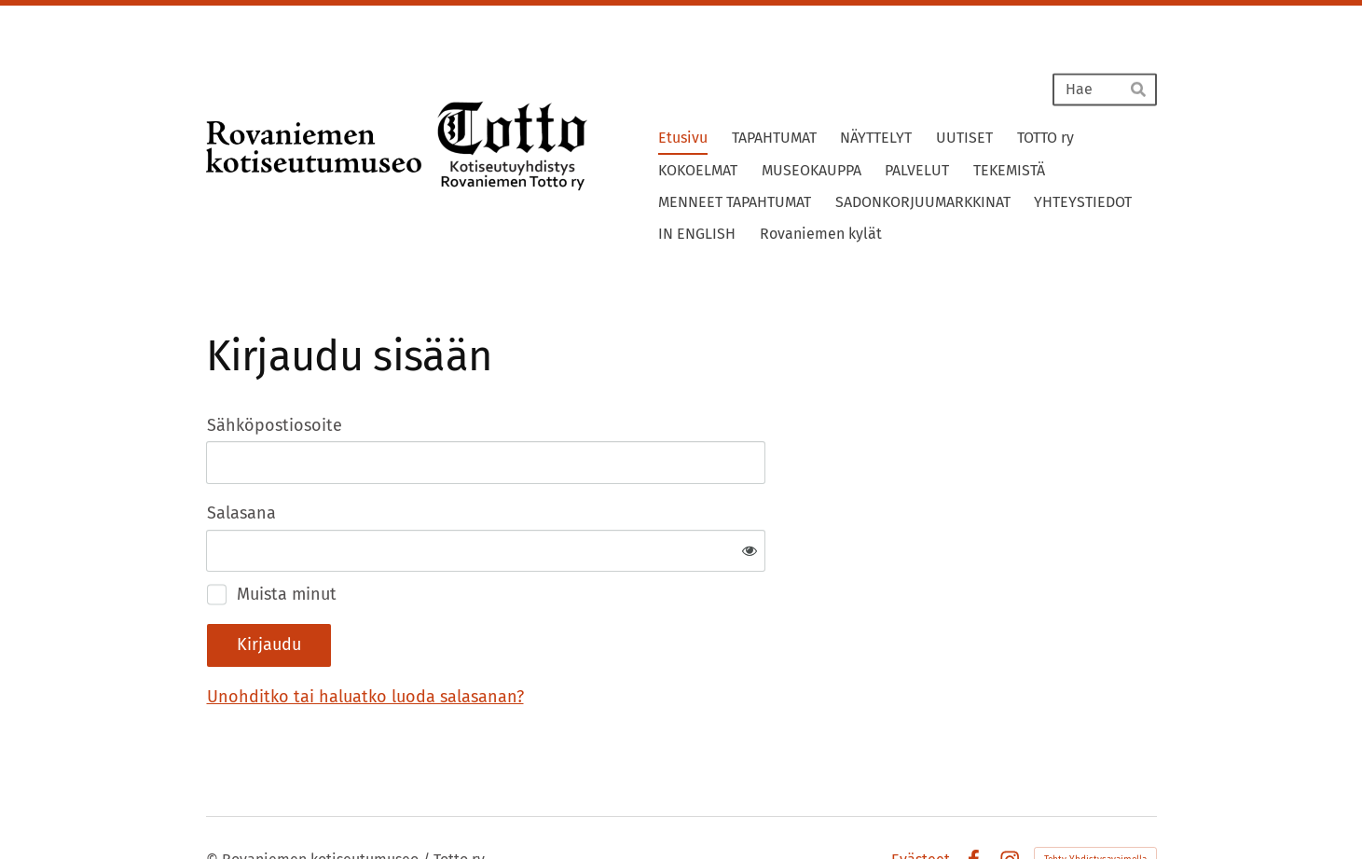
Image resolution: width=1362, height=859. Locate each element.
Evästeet (920, 798)
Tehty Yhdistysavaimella (1095, 798)
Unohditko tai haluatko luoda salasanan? (566, 635)
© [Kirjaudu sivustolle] (214, 798)
